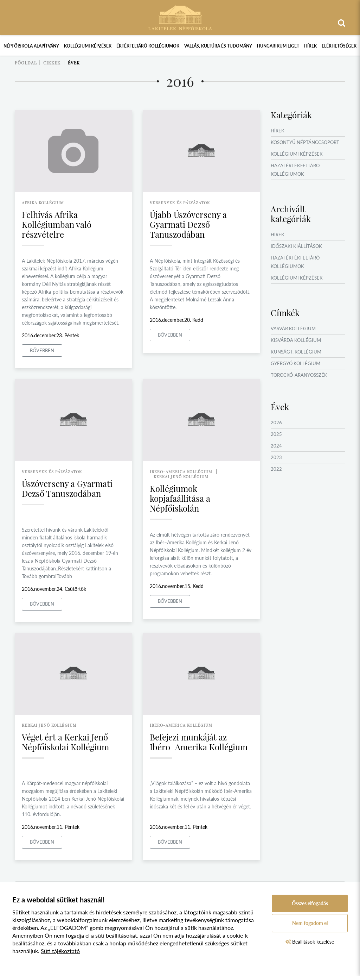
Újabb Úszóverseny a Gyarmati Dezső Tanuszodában (188, 224)
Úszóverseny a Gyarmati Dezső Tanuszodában (67, 488)
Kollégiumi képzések (87, 46)
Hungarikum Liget (278, 46)
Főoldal (26, 62)
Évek (74, 62)
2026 (276, 422)
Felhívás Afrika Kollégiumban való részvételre (56, 224)
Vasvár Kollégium (293, 328)
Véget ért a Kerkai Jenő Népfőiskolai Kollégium (65, 741)
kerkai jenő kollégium (181, 476)
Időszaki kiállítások (296, 246)
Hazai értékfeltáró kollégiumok (295, 170)
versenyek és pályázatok (180, 202)
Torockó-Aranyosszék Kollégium (299, 379)
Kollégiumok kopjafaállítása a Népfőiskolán (180, 498)
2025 (276, 434)
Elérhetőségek (339, 46)
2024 (276, 446)
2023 (276, 457)
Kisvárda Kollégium (296, 340)
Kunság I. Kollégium (296, 352)
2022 (276, 469)
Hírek (310, 46)
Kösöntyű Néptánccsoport (305, 142)
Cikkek (51, 62)
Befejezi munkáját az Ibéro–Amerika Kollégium (199, 741)
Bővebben (42, 350)
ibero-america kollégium (181, 471)
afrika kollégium (43, 202)
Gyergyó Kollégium (295, 363)
